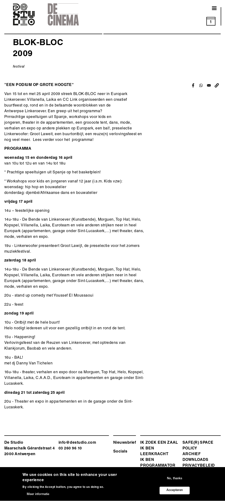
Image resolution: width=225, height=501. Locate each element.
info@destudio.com (77, 443)
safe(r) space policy (198, 446)
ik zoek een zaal (159, 443)
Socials (120, 452)
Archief (191, 454)
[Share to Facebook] (193, 85)
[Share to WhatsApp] (201, 85)
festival (19, 67)
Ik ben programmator (157, 463)
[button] (217, 85)
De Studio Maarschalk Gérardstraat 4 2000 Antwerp (29, 448)
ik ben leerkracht (154, 451)
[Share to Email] (209, 85)
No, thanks (174, 479)
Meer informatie (38, 495)
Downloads (195, 460)
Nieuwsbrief (124, 443)
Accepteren (174, 491)
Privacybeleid (198, 466)
